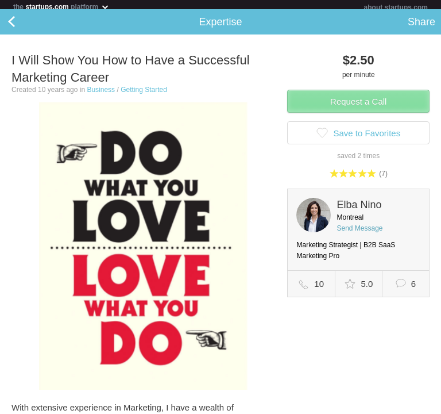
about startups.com (396, 7)
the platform (61, 6)
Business (101, 94)
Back (23, 26)
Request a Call (358, 106)
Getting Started (144, 94)
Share (421, 26)
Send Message (359, 233)
